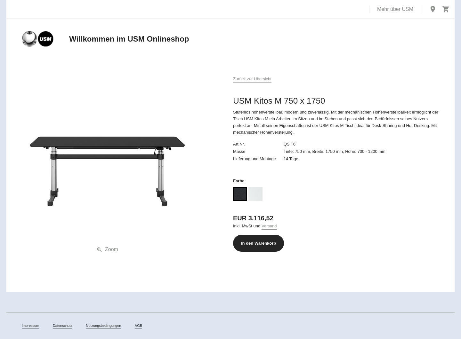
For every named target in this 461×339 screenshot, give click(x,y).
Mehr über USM (395, 9)
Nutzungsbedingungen (103, 325)
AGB (138, 325)
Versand (269, 226)
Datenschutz (62, 325)
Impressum (30, 325)
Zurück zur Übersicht (252, 78)
